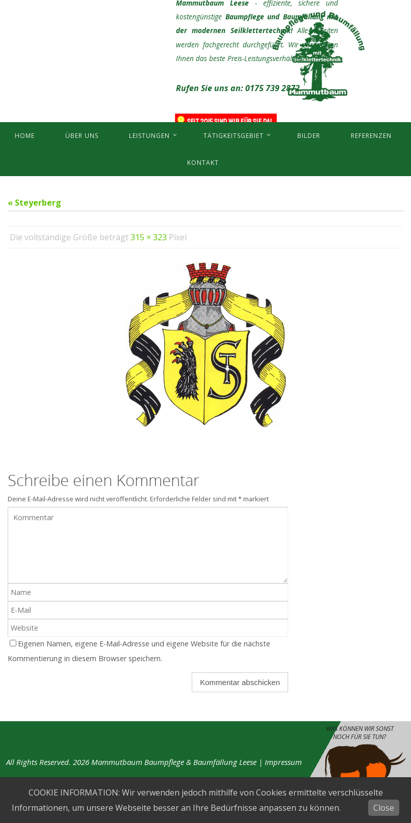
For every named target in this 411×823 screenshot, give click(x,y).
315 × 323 (149, 237)
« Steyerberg (34, 202)
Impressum (283, 762)
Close (383, 807)
